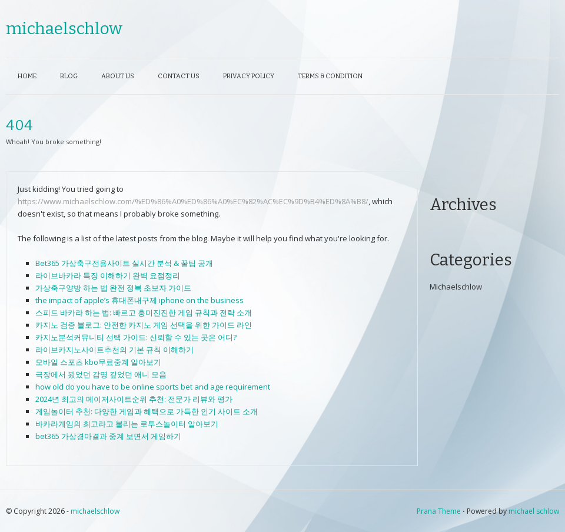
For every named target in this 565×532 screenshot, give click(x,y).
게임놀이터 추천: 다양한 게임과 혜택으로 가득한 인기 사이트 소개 (146, 411)
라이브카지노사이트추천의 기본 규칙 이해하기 (114, 349)
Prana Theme (439, 511)
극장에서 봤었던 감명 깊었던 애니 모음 (101, 374)
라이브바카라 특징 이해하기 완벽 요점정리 (107, 275)
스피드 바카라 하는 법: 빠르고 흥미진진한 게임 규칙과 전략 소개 (143, 312)
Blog (69, 76)
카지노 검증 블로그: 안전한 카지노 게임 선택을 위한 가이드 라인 (143, 325)
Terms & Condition (330, 76)
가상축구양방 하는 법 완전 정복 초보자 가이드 (113, 287)
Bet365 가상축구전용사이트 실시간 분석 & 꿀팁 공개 (124, 263)
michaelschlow (64, 28)
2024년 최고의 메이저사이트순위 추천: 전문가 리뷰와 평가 (133, 399)
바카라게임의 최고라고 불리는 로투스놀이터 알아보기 (126, 423)
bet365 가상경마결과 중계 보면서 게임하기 (108, 436)
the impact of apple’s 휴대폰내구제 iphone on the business (139, 300)
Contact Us (179, 76)
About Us (117, 76)
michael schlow (533, 511)
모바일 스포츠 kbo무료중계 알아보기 (98, 362)
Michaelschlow (456, 286)
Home (27, 76)
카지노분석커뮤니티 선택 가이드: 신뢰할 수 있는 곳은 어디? (136, 337)
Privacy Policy (248, 76)
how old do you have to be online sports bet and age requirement (152, 386)
